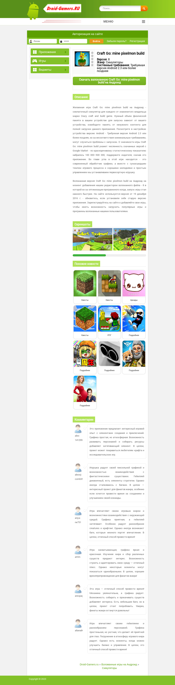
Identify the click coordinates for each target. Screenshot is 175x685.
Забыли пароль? (116, 41)
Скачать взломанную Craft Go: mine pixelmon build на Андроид (109, 81)
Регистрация (137, 41)
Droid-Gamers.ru (89, 664)
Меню (124, 21)
